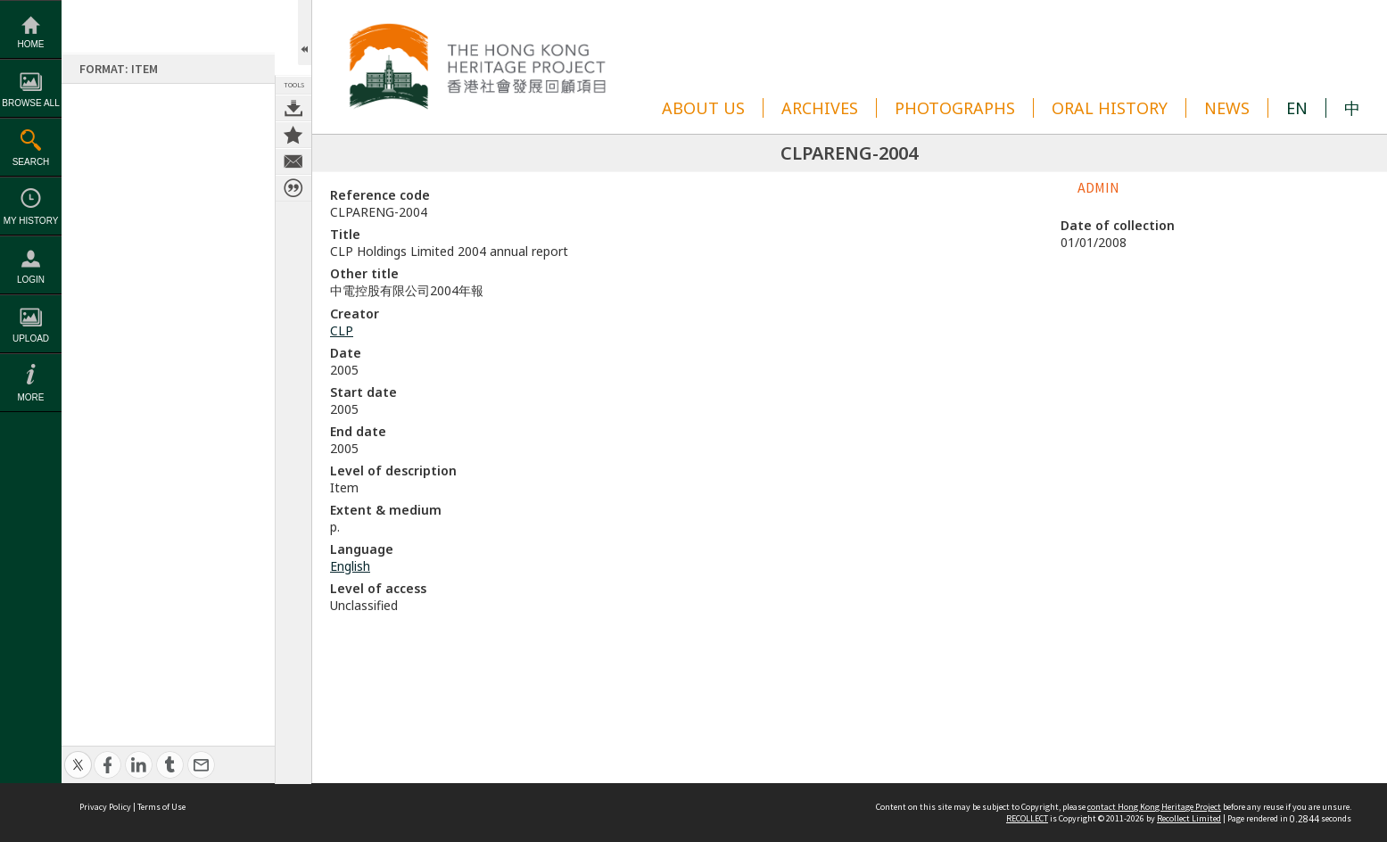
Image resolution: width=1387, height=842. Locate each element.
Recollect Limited (1189, 818)
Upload (30, 338)
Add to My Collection (293, 134)
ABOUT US (703, 108)
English (350, 565)
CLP (341, 330)
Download (293, 108)
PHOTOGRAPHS (955, 108)
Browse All (30, 103)
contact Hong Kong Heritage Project (1154, 807)
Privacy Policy (105, 807)
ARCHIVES (819, 108)
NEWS (1227, 108)
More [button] (31, 397)
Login (31, 280)
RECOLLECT (1027, 818)
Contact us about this (293, 161)
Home (31, 44)
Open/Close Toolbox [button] (304, 32)
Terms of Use (161, 807)
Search (31, 162)
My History (31, 221)
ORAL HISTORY (1110, 108)
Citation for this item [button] (293, 188)
